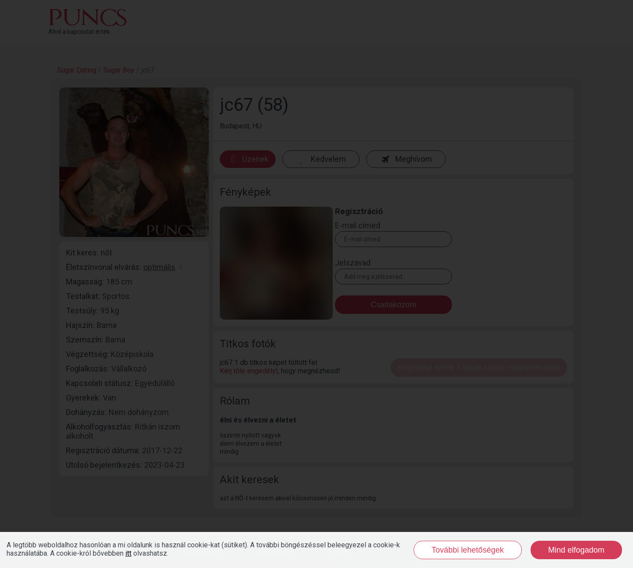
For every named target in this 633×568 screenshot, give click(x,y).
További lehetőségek (468, 550)
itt (128, 553)
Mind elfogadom (576, 550)
